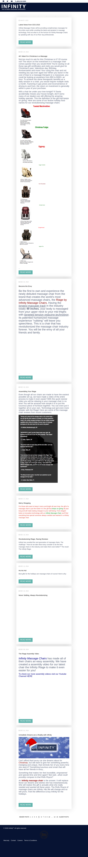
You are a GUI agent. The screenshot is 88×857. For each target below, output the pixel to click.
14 (54, 817)
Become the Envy (25, 286)
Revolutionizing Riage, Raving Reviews (33, 539)
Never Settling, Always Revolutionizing (33, 595)
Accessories (51, 16)
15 (57, 817)
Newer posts (24, 817)
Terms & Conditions (30, 840)
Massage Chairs (32, 16)
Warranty (6, 840)
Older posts (64, 817)
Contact (13, 840)
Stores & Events (61, 16)
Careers (20, 840)
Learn (70, 16)
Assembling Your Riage (27, 391)
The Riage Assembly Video (29, 654)
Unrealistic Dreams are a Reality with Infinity (35, 735)
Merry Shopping (25, 503)
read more (25, 42)
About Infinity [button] (83, 16)
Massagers (42, 16)
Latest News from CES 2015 (29, 25)
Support (75, 16)
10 (49, 817)
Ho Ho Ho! (22, 570)
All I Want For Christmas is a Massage (33, 56)
